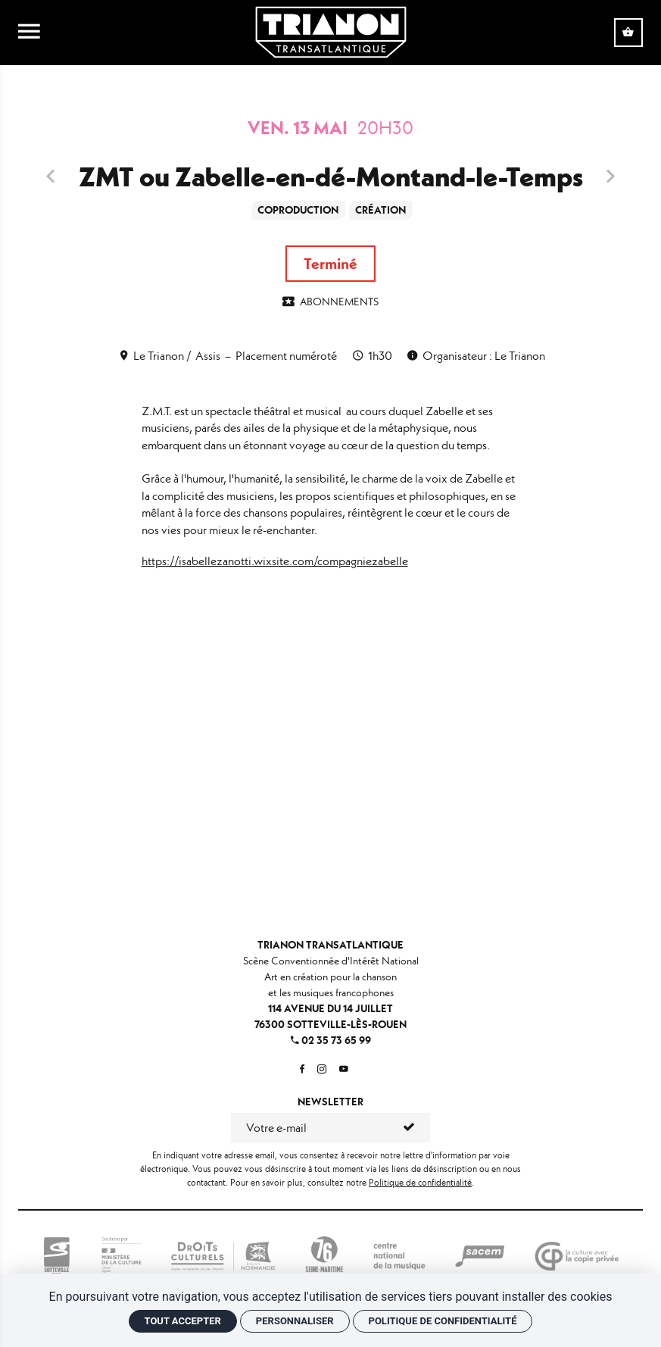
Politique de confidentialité (420, 1182)
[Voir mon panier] (628, 32)
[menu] (29, 32)
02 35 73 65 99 (331, 1040)
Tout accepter (183, 1321)
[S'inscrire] (410, 1127)
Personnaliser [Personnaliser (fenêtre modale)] (295, 1321)
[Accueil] (331, 31)
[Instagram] (321, 1069)
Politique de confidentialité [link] (443, 1321)
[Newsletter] (310, 1127)
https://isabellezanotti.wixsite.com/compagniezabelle (275, 561)
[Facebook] (302, 1069)
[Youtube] (343, 1069)
